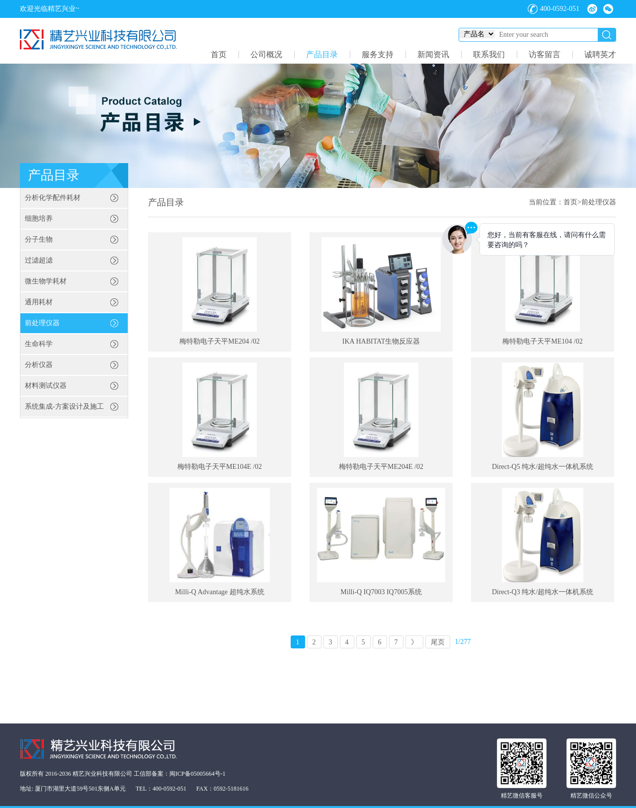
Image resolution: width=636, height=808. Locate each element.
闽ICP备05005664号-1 (197, 773)
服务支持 (378, 54)
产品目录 (322, 54)
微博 (592, 9)
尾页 (438, 642)
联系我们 (489, 54)
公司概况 (266, 54)
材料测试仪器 (46, 385)
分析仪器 (39, 364)
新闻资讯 (433, 54)
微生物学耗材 (46, 281)
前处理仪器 (42, 323)
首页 (219, 54)
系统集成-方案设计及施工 (64, 406)
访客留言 (544, 54)
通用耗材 (39, 302)
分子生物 (39, 239)
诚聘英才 (600, 54)
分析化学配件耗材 (52, 197)
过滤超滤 (39, 260)
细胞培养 (39, 218)
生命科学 (39, 344)
